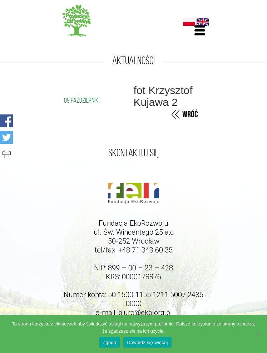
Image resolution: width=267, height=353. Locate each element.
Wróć (190, 114)
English (203, 22)
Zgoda (109, 342)
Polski (189, 22)
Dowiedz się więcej (147, 342)
